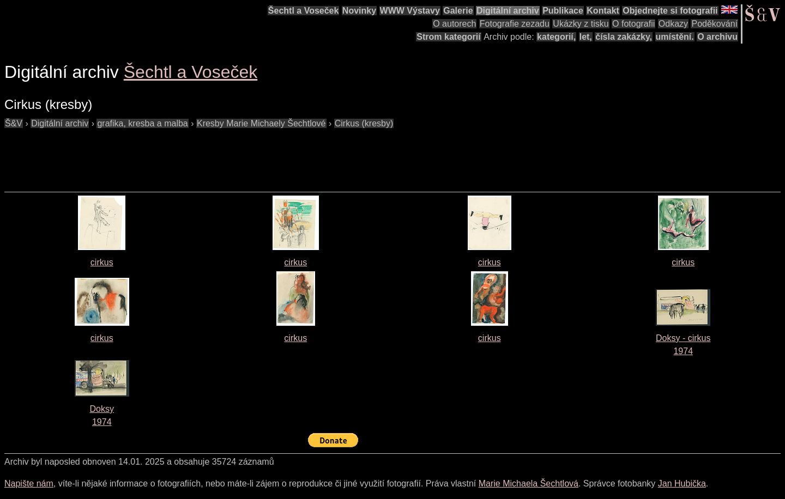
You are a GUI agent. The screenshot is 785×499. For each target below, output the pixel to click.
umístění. (675, 36)
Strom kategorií (448, 36)
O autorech (454, 23)
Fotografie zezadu (515, 23)
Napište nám (28, 483)
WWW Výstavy (410, 10)
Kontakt (603, 10)
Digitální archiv (507, 10)
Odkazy (673, 23)
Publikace (562, 10)
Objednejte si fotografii (670, 10)
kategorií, (556, 36)
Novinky (359, 10)
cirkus (101, 262)
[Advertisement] (202, 154)
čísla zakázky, (623, 36)
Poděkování (714, 23)
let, (585, 36)
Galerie (458, 10)
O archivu (717, 36)
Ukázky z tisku (580, 23)
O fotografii (633, 23)
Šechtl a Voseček (303, 10)
